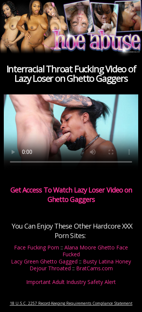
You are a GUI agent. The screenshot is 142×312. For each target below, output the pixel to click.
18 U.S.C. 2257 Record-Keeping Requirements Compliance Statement (71, 303)
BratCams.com (94, 268)
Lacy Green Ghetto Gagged (44, 261)
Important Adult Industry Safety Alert (71, 281)
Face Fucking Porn (36, 247)
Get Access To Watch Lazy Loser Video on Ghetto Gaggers (71, 194)
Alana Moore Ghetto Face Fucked (95, 251)
